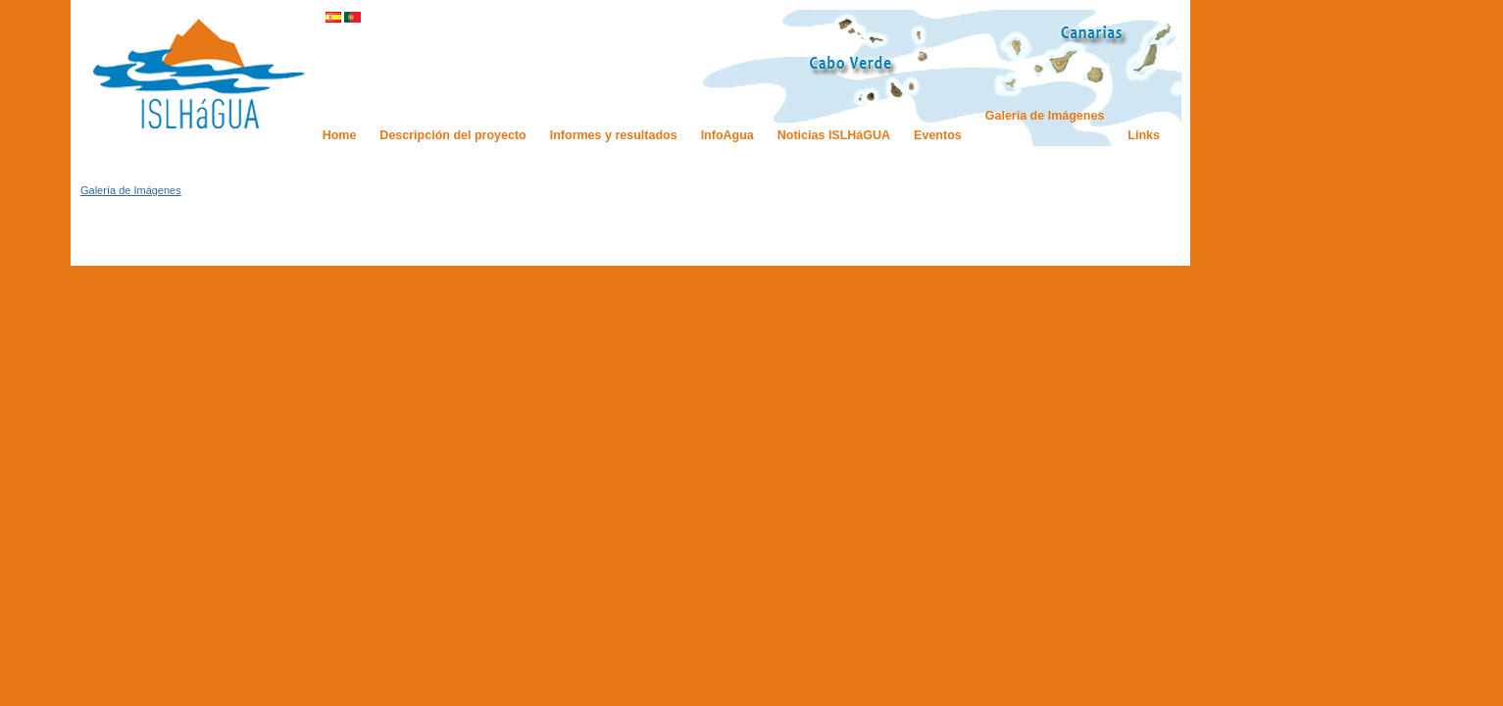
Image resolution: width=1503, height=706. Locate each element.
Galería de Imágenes (130, 190)
